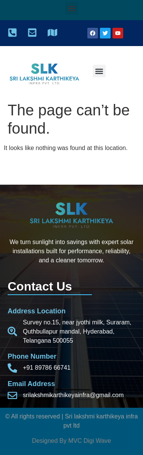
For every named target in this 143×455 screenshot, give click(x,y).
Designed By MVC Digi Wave (71, 440)
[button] (71, 8)
